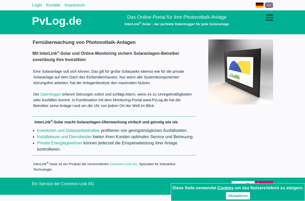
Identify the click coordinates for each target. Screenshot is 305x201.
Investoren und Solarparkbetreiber (68, 130)
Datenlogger (50, 94)
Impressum (74, 5)
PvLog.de (57, 21)
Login (37, 5)
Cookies (225, 188)
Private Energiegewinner (59, 143)
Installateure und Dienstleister (64, 137)
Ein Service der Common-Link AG (63, 184)
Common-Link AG (123, 164)
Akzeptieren (238, 196)
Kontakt (53, 5)
